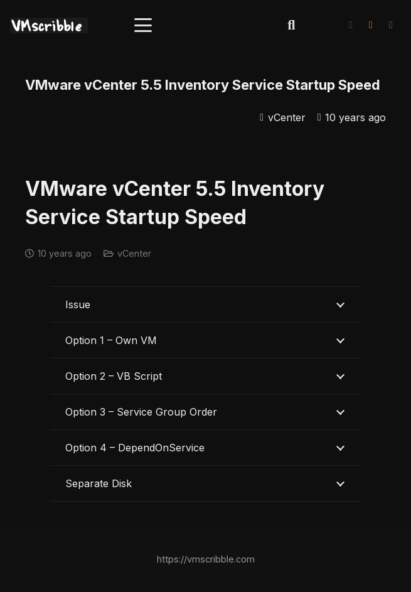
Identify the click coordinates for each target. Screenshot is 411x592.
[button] (143, 25)
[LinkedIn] (351, 25)
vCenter (287, 117)
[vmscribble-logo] (49, 25)
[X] (331, 25)
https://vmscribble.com (206, 559)
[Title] (391, 25)
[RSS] (371, 25)
